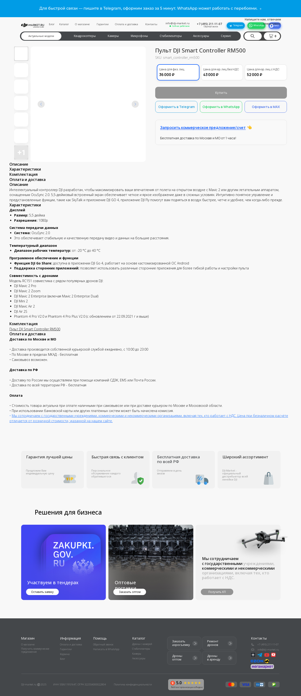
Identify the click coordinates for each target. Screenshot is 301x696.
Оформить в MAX (266, 105)
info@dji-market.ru (178, 23)
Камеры (113, 36)
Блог (52, 24)
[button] (273, 36)
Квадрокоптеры (85, 36)
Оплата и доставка (126, 24)
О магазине (82, 24)
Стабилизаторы (171, 36)
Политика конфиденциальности (133, 684)
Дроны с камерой (142, 644)
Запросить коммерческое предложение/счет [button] (203, 125)
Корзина (65, 654)
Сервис (226, 36)
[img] (150, 562)
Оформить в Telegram (176, 105)
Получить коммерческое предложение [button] (35, 650)
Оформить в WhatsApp (221, 105)
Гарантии (103, 24)
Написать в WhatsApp (106, 649)
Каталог (64, 24)
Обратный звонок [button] (211, 26)
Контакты (151, 24)
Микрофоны (139, 36)
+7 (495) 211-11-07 (209, 24)
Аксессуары (201, 36)
